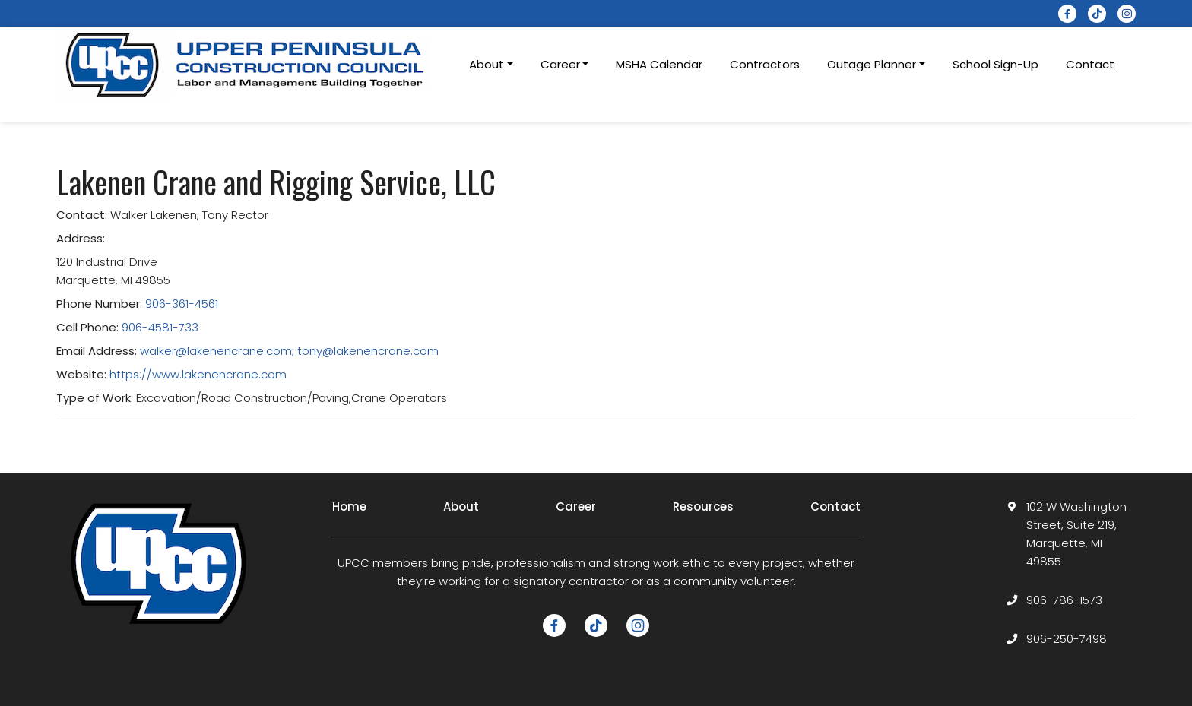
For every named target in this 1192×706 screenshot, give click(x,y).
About (461, 506)
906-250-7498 (1066, 639)
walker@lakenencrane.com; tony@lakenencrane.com (289, 351)
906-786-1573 (1064, 600)
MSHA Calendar (659, 64)
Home (349, 506)
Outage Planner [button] (871, 64)
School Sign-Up (995, 64)
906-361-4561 (181, 304)
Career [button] (560, 64)
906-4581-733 (160, 327)
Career (576, 506)
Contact (1090, 64)
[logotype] (246, 65)
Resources (703, 506)
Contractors (765, 64)
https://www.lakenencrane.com (198, 374)
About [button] (486, 64)
